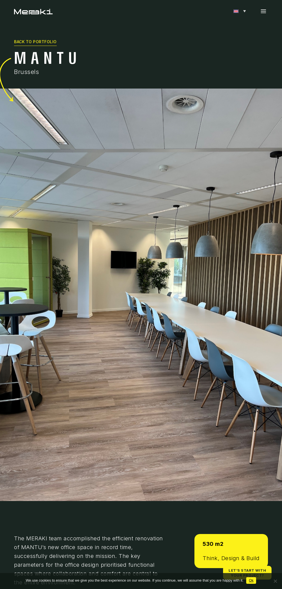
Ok (251, 580)
